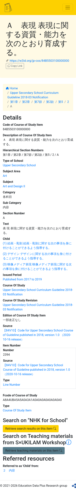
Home (12, 88)
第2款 (50, 102)
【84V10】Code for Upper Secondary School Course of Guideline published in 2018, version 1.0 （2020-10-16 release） (38, 335)
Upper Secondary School (19, 165)
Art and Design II (14, 186)
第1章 (14, 102)
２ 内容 (9, 470)
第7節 (38, 102)
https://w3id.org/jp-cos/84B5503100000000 (39, 61)
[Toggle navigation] (67, 7)
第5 (60, 102)
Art (5, 176)
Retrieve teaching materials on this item (33, 450)
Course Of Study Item (17, 410)
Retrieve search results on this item (30, 428)
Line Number (11, 384)
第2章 (26, 102)
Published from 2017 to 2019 (22, 279)
